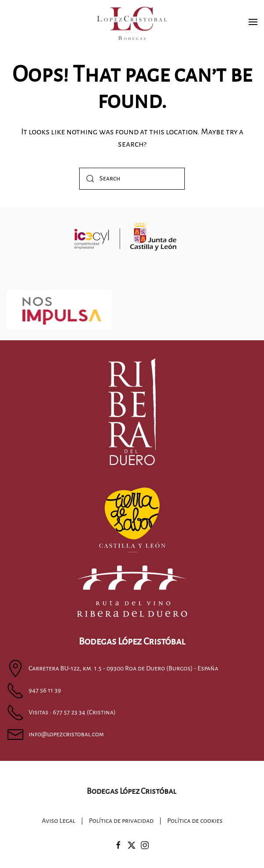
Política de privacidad (121, 821)
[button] (253, 22)
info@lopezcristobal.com (66, 734)
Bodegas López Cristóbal (131, 791)
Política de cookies (195, 821)
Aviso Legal (58, 821)
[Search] (132, 179)
